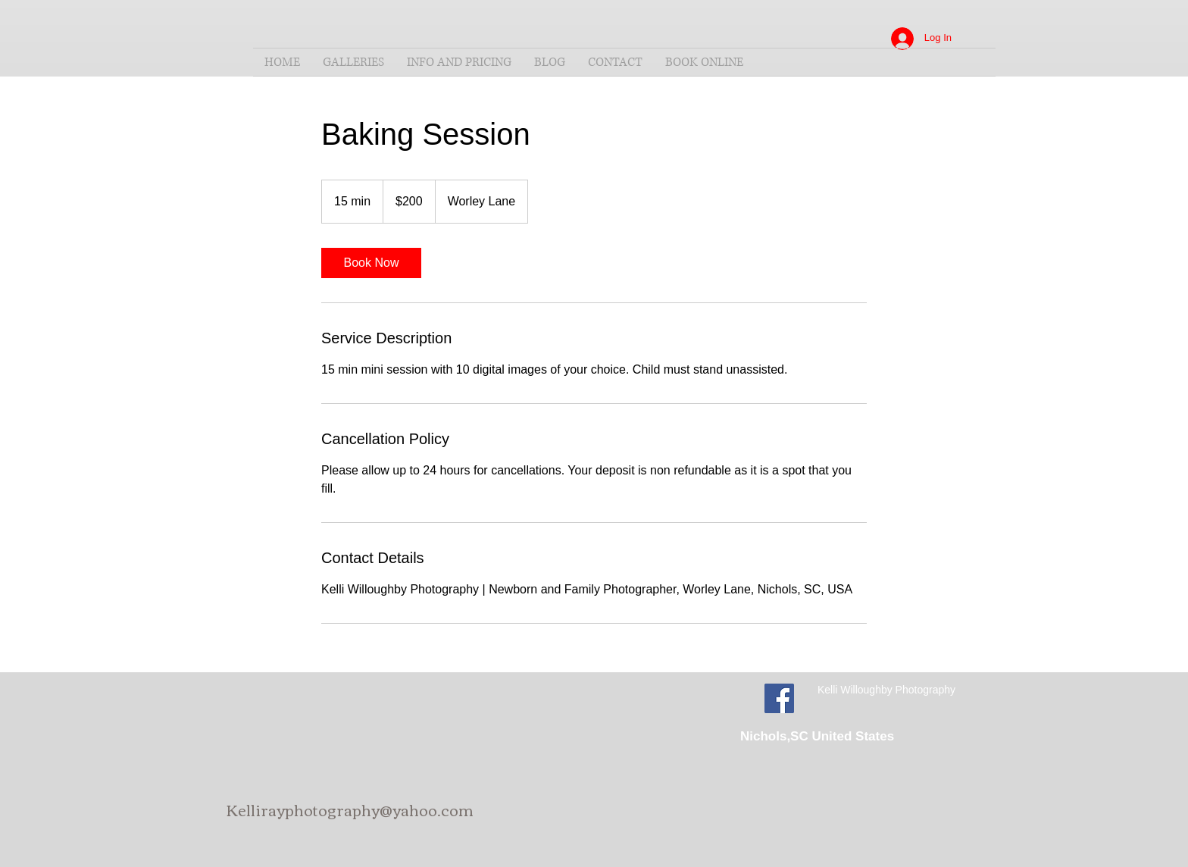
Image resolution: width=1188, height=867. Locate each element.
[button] (353, 62)
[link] (371, 263)
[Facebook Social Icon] (779, 698)
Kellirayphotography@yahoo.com (350, 809)
